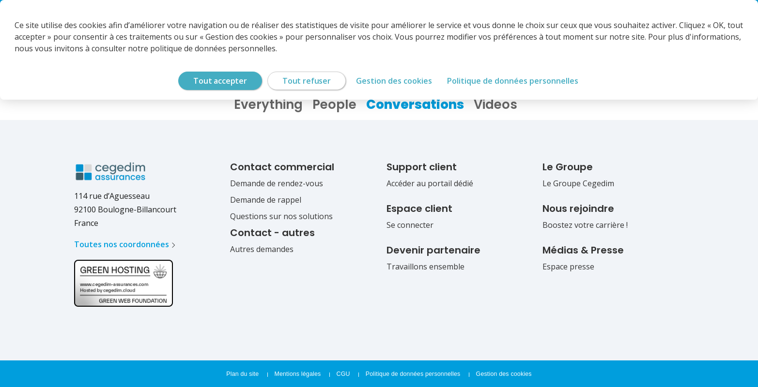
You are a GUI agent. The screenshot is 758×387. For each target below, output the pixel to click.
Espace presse (568, 266)
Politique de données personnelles (414, 374)
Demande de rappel (265, 199)
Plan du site (243, 374)
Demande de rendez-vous (276, 183)
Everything (268, 104)
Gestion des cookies (503, 374)
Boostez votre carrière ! (585, 225)
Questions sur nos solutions (281, 216)
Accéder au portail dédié (430, 183)
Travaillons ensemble (425, 266)
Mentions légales (298, 374)
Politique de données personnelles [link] (512, 80)
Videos (495, 104)
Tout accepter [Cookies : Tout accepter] (220, 80)
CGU (344, 374)
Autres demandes (262, 249)
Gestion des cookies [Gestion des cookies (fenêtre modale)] (394, 80)
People (334, 104)
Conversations (415, 104)
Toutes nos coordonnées (121, 244)
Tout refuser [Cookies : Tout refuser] (306, 80)
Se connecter (410, 225)
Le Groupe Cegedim (578, 183)
